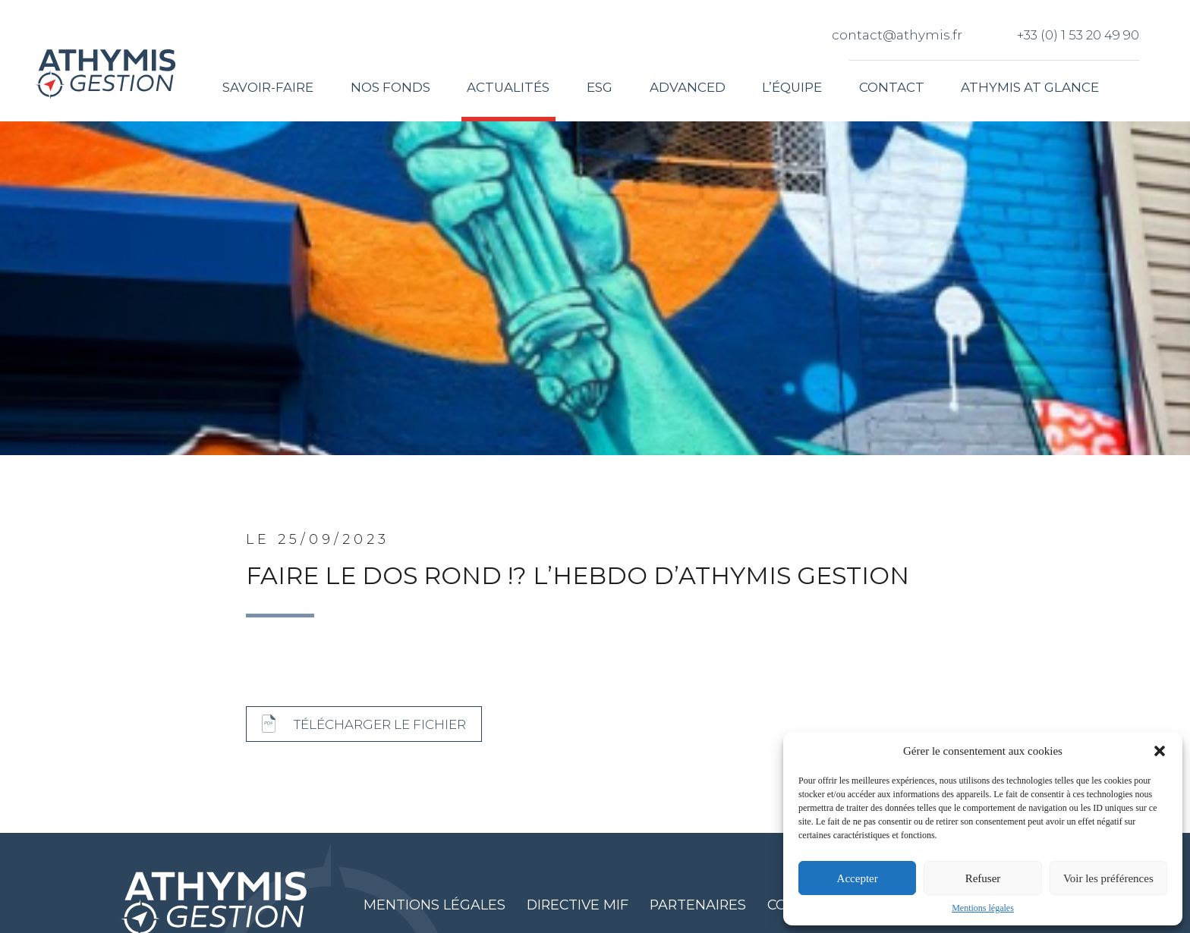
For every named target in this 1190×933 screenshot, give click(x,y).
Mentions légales (983, 908)
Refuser (983, 878)
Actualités (509, 87)
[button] (1159, 751)
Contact (891, 87)
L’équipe (792, 87)
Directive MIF (579, 905)
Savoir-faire (267, 87)
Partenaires (699, 905)
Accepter (857, 878)
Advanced (688, 87)
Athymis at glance (1030, 87)
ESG (599, 87)
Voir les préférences (1108, 878)
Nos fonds (390, 87)
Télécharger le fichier (380, 724)
